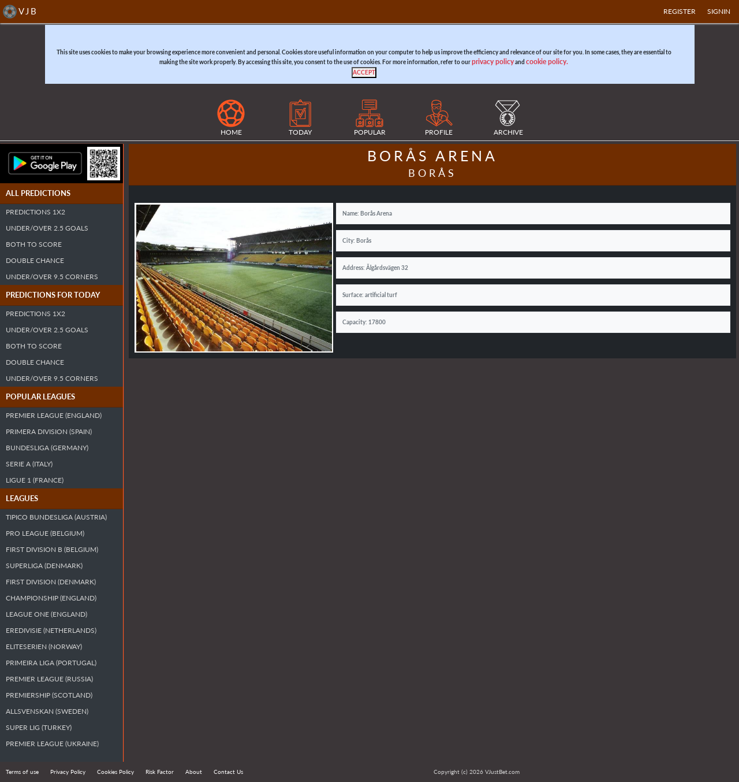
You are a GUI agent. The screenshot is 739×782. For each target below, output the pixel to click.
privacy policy (493, 61)
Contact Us (228, 771)
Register (679, 11)
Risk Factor (159, 771)
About (193, 771)
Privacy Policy (67, 771)
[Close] (364, 72)
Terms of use (22, 771)
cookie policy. (547, 61)
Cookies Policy (115, 771)
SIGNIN (718, 11)
